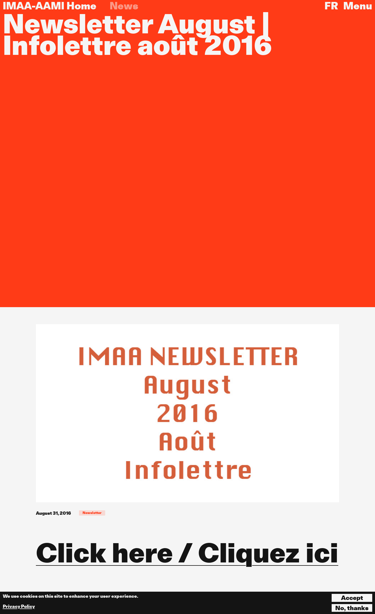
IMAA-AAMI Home (49, 6)
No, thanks (352, 608)
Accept (352, 597)
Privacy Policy (19, 606)
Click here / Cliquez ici (187, 553)
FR (331, 6)
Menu (357, 6)
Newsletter (92, 513)
